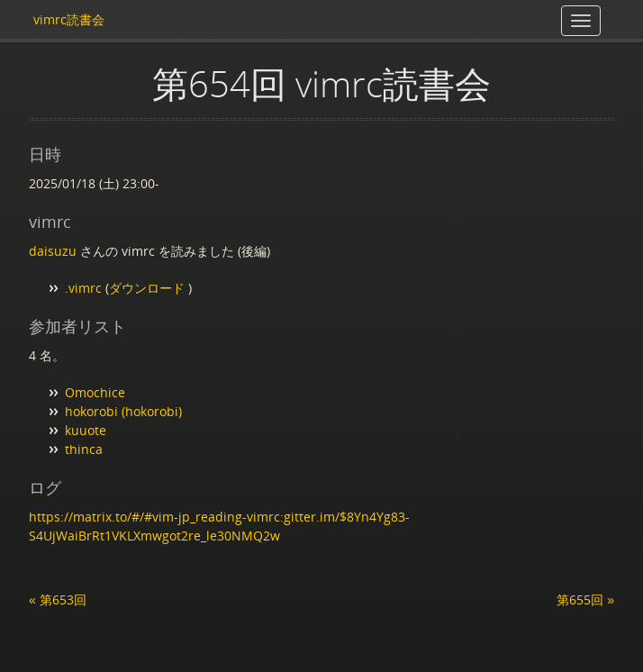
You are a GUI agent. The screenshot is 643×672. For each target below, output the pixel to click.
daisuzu (53, 250)
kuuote (85, 430)
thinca (84, 449)
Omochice (95, 392)
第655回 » (585, 599)
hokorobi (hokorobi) (123, 411)
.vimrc (83, 287)
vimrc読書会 (68, 19)
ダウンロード (148, 287)
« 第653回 (57, 599)
